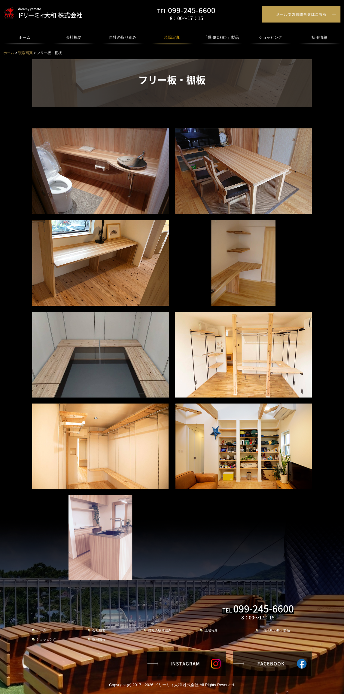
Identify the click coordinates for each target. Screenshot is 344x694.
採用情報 (319, 37)
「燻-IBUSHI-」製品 (221, 37)
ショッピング (270, 37)
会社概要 (73, 37)
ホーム (24, 37)
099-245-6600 (191, 10)
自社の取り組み (122, 37)
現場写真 (172, 37)
